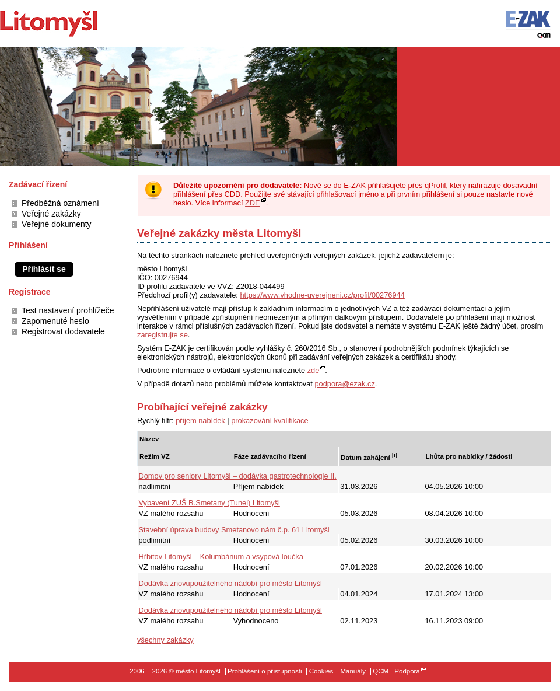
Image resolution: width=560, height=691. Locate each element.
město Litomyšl (68, 23)
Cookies (321, 671)
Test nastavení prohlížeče (68, 310)
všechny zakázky (165, 640)
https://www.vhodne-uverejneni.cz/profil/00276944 (322, 295)
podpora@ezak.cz (344, 383)
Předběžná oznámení (60, 203)
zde (313, 370)
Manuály (353, 671)
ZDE (252, 202)
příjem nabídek (200, 420)
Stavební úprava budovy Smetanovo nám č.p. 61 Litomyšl (234, 529)
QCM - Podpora (396, 671)
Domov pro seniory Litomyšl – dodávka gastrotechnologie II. (238, 476)
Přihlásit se (44, 269)
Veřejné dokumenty (57, 224)
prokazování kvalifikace (269, 420)
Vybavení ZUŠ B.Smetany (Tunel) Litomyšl (209, 502)
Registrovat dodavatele (63, 331)
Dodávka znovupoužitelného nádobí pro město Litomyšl (230, 583)
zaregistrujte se (162, 334)
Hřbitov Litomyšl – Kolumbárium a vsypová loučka (221, 556)
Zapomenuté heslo (55, 321)
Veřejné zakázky (51, 213)
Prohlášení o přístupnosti (265, 671)
